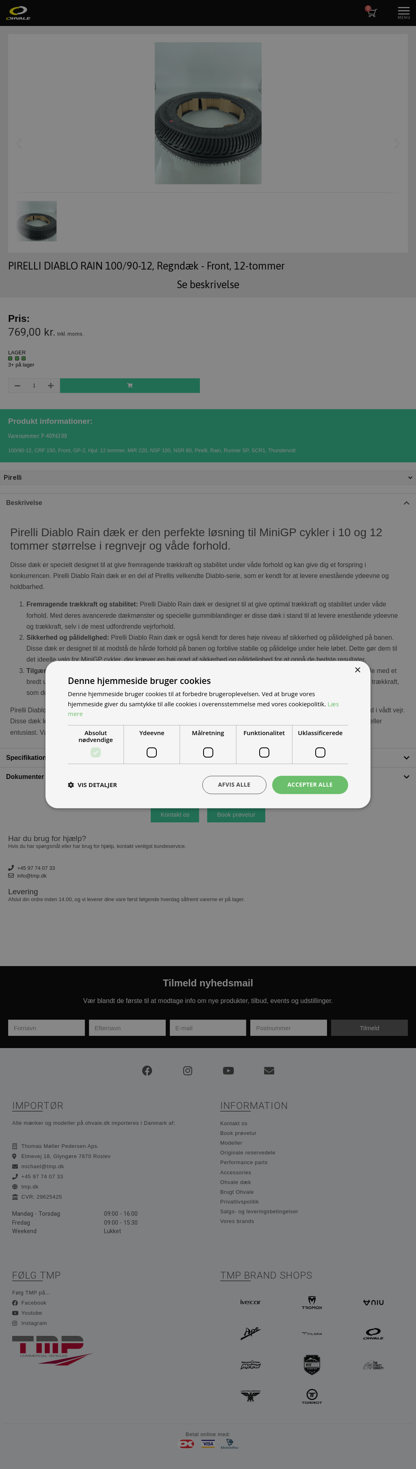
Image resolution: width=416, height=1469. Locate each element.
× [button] (357, 670)
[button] (92, 785)
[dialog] (208, 734)
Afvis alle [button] (234, 784)
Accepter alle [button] (310, 784)
